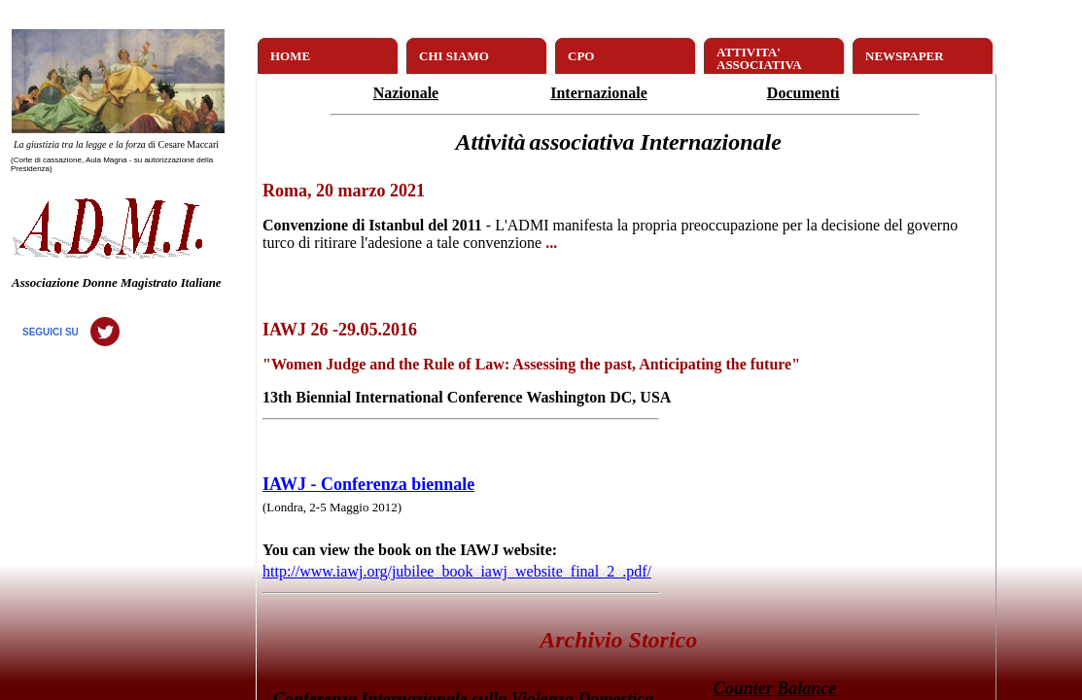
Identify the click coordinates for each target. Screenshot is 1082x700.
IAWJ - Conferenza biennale (368, 484)
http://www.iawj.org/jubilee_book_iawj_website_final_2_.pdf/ (456, 571)
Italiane (201, 282)
